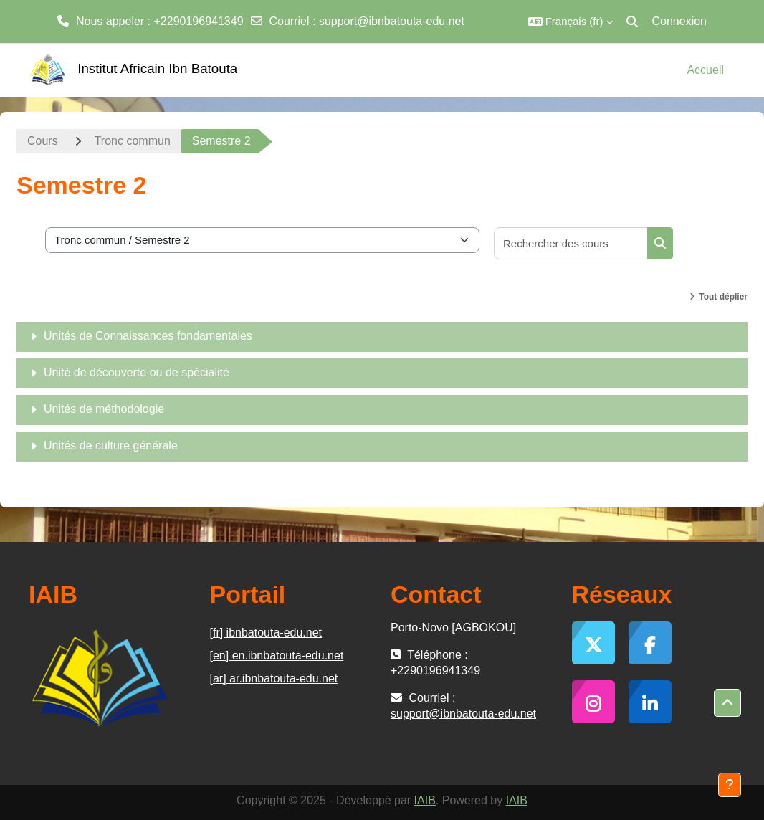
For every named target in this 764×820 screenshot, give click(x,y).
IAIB (425, 800)
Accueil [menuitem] (705, 70)
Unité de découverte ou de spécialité (136, 372)
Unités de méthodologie (104, 409)
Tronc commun (133, 141)
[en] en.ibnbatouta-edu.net (277, 655)
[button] (570, 21)
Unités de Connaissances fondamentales (148, 336)
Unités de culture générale (111, 445)
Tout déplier (723, 297)
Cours (42, 141)
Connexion (679, 21)
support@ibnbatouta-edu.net (391, 21)
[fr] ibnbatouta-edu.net (266, 632)
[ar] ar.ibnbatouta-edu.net (274, 678)
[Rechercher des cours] (571, 243)
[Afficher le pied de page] (729, 785)
